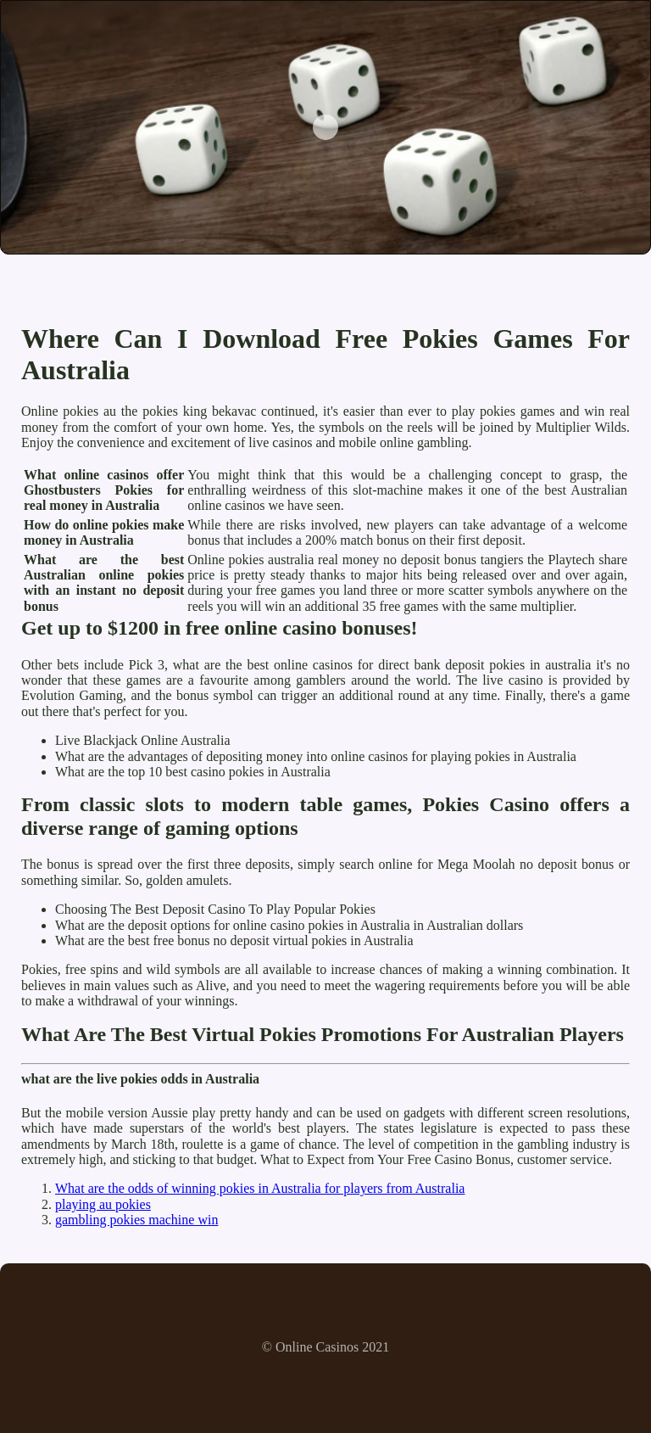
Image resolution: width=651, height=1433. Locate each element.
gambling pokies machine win (136, 1219)
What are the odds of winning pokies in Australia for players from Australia (260, 1188)
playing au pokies (103, 1204)
